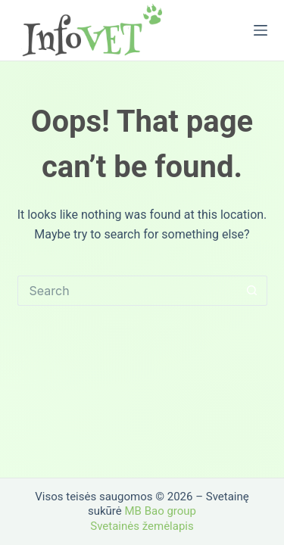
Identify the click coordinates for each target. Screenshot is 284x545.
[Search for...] (127, 291)
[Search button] (252, 291)
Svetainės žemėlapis (141, 526)
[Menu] (260, 30)
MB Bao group (160, 511)
